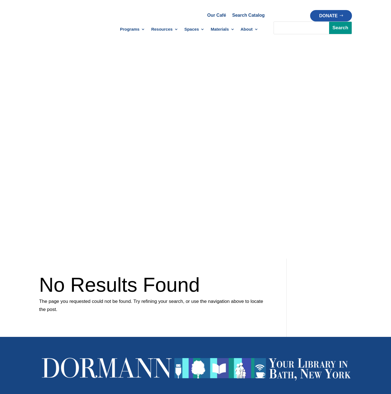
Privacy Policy (221, 358)
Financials (324, 316)
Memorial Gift (272, 308)
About (247, 29)
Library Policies (164, 324)
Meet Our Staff (328, 292)
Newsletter (49, 297)
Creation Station (220, 284)
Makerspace (216, 292)
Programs (129, 29)
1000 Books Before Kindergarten (107, 308)
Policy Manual (166, 340)
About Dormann (329, 284)
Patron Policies (167, 332)
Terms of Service (260, 358)
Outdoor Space (219, 316)
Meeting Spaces (220, 300)
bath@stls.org (219, 210)
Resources (162, 29)
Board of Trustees (331, 300)
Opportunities (327, 332)
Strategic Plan (328, 324)
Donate (328, 15)
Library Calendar (55, 289)
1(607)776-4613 (174, 210)
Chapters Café (218, 308)
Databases (160, 284)
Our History (325, 308)
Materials (220, 29)
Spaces (191, 29)
